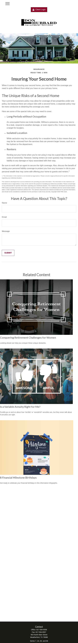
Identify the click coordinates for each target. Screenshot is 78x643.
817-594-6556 (41, 630)
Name (4, 203)
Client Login (39, 10)
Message (6, 231)
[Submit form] (8, 253)
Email (4, 217)
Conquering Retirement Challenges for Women (28, 337)
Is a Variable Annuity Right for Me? (20, 406)
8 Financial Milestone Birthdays (18, 477)
